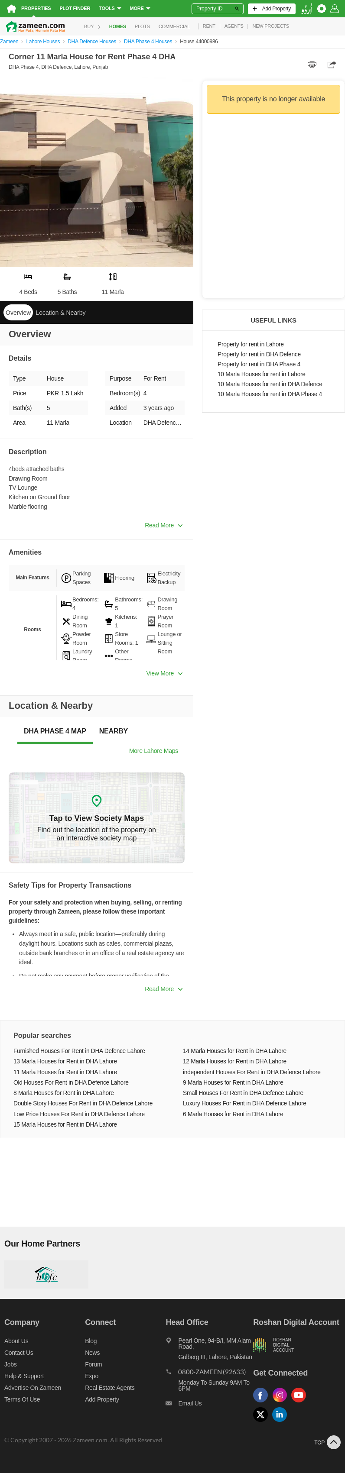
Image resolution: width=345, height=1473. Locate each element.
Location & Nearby (60, 312)
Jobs (10, 1364)
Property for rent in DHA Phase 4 (259, 364)
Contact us (18, 1352)
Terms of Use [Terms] (22, 1399)
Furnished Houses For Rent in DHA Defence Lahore (79, 1051)
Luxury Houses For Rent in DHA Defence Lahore (244, 1103)
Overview (18, 312)
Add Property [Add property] (102, 1399)
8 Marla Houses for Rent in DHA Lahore (63, 1093)
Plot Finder (74, 8)
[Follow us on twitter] (262, 1422)
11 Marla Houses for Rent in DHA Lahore (65, 1072)
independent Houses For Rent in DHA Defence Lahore (252, 1072)
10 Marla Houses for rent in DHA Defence (270, 384)
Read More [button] (163, 525)
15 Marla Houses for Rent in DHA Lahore (65, 1124)
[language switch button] (306, 8)
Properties (36, 8)
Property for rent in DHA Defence (259, 354)
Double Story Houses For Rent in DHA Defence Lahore (83, 1103)
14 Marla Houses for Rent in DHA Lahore (234, 1051)
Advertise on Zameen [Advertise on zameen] (32, 1387)
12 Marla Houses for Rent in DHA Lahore (234, 1061)
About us (16, 1340)
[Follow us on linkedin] (281, 1422)
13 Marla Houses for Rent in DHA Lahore (65, 1061)
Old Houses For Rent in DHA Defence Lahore (71, 1082)
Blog (91, 1340)
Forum (93, 1364)
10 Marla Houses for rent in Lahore (262, 374)
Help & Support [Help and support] (24, 1376)
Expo (91, 1376)
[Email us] (209, 1405)
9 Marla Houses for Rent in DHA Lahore (233, 1082)
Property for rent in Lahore (251, 344)
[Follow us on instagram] (281, 1402)
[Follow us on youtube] (300, 1402)
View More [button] (164, 673)
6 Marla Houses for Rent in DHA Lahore (233, 1114)
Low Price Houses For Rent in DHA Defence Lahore (79, 1114)
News (92, 1352)
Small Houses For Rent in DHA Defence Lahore (243, 1093)
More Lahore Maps (153, 750)
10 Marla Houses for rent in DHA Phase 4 (270, 394)
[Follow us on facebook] (262, 1402)
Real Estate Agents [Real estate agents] (109, 1387)
